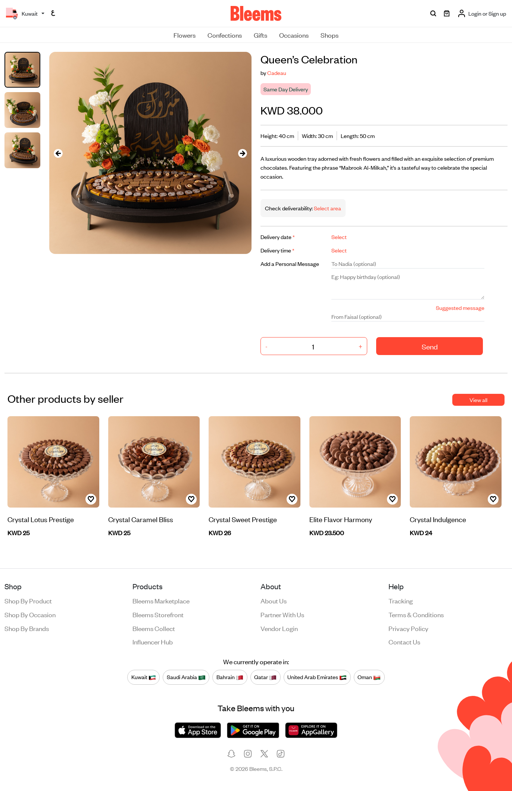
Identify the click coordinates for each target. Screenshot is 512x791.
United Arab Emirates (317, 676)
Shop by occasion (30, 614)
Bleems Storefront (158, 614)
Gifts (260, 34)
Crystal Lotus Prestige (40, 519)
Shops (329, 34)
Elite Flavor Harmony (340, 519)
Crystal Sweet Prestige (243, 519)
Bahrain (229, 676)
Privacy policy (408, 628)
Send (430, 346)
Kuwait (143, 676)
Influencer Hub (152, 641)
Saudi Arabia (186, 676)
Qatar (265, 676)
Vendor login (279, 628)
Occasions (294, 34)
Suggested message (460, 307)
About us (273, 600)
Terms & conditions (416, 614)
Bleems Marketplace (161, 600)
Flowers (185, 34)
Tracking (400, 600)
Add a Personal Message (289, 263)
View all (478, 400)
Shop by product (28, 600)
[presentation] (58, 153)
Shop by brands (26, 628)
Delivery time (277, 250)
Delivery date (277, 237)
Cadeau (276, 72)
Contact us (404, 641)
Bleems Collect (153, 628)
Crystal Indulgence (438, 519)
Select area (327, 208)
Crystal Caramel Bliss (140, 519)
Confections (224, 34)
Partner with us (282, 614)
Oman (369, 676)
